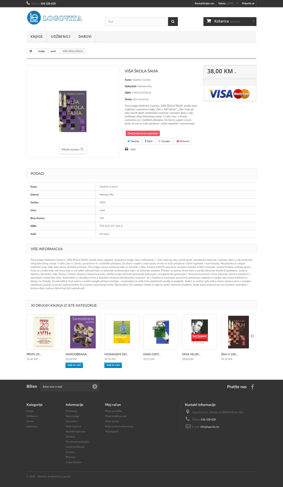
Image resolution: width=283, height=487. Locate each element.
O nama (70, 452)
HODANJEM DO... (116, 354)
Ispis (133, 149)
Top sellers (72, 421)
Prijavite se (248, 3)
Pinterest (183, 141)
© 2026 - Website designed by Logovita (49, 476)
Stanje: (128, 99)
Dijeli (149, 141)
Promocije (71, 411)
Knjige (36, 36)
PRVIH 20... (34, 354)
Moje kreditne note (116, 416)
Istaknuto (32, 426)
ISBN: (128, 92)
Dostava (70, 436)
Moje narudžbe (113, 411)
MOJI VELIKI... (191, 354)
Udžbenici (60, 36)
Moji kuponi (112, 431)
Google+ (164, 141)
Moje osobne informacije (119, 426)
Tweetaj (133, 141)
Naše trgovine (74, 426)
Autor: (128, 79)
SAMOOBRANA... (77, 354)
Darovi (85, 36)
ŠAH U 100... (229, 354)
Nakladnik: (131, 86)
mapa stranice (74, 462)
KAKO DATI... (152, 354)
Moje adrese (112, 421)
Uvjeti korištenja (75, 446)
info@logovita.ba (209, 426)
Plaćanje (70, 457)
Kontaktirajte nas (204, 3)
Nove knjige (72, 416)
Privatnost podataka (77, 441)
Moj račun (113, 404)
